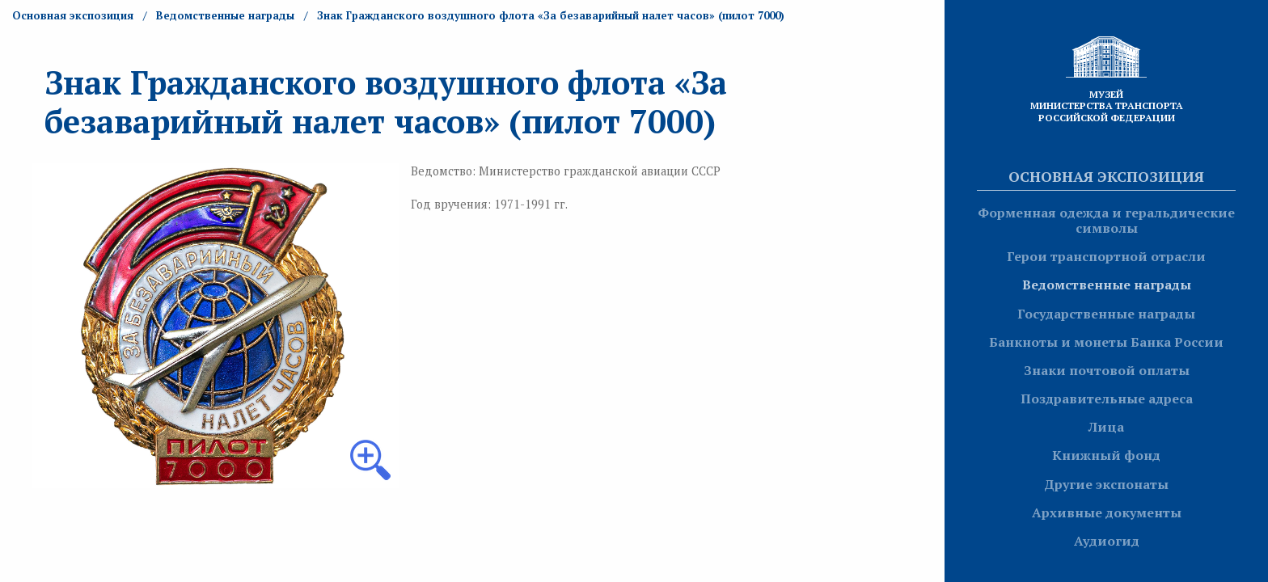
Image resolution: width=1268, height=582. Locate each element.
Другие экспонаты (1106, 484)
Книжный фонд (1106, 455)
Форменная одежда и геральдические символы (1106, 220)
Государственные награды (1106, 314)
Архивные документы (1106, 512)
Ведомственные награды (1106, 284)
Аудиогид (1106, 541)
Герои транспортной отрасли (1106, 256)
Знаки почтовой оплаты (1107, 370)
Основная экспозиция (1106, 176)
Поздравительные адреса (1107, 398)
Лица (1106, 427)
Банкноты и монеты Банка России (1106, 342)
